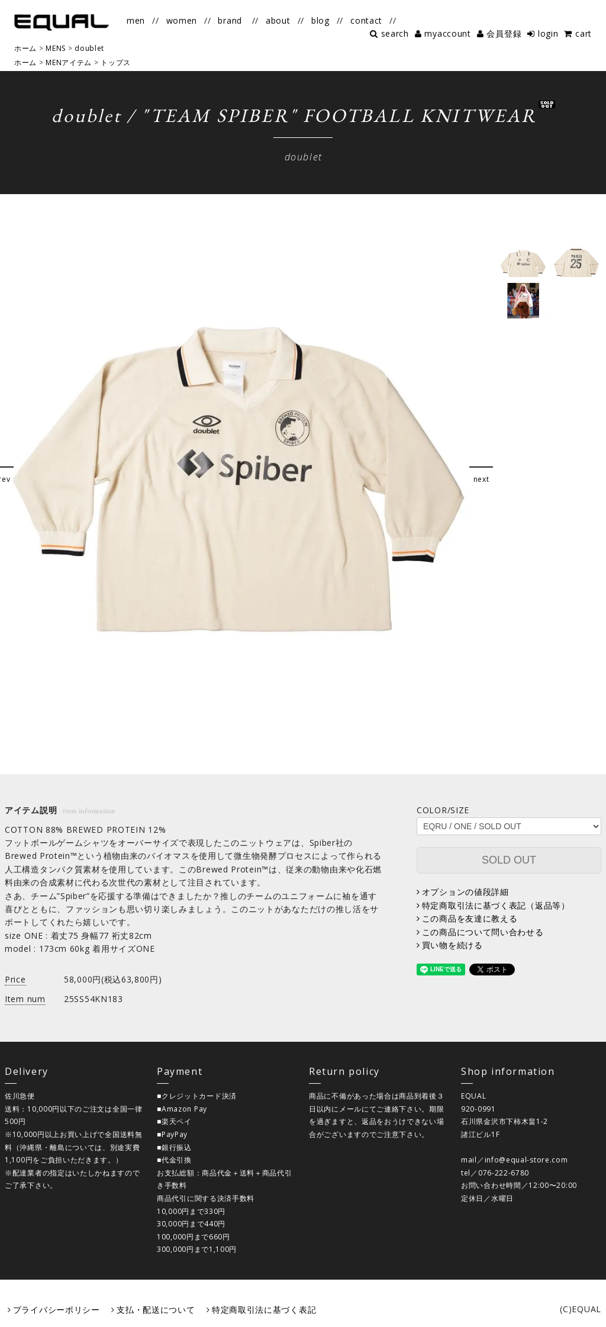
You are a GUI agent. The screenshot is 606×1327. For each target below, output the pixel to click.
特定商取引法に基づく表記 (264, 1309)
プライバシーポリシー (56, 1309)
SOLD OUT (509, 860)
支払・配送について (156, 1309)
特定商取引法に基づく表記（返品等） (496, 905)
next (481, 479)
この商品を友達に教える (470, 918)
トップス (116, 62)
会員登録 (503, 33)
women (182, 20)
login (548, 33)
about (278, 20)
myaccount (447, 33)
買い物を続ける (452, 945)
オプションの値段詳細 (465, 891)
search (395, 33)
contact (366, 20)
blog (320, 20)
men (136, 20)
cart (583, 33)
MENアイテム (69, 62)
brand (230, 20)
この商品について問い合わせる (483, 932)
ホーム (25, 62)
